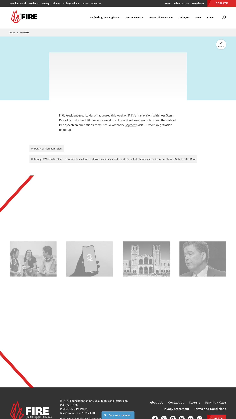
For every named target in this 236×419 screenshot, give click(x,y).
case (105, 120)
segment (130, 125)
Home (12, 32)
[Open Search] (224, 17)
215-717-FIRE (87, 413)
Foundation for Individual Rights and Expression (99, 401)
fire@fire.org (68, 413)
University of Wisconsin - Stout (46, 148)
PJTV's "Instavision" (140, 115)
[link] (23, 17)
